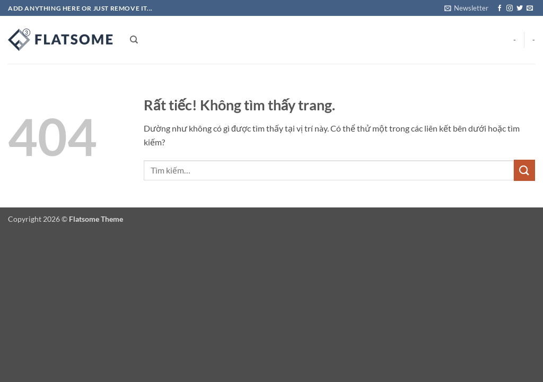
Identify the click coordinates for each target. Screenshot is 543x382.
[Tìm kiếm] (134, 40)
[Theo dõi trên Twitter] (519, 8)
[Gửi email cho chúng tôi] (530, 8)
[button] (466, 8)
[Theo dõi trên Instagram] (509, 8)
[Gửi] (524, 170)
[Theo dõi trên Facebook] (499, 8)
